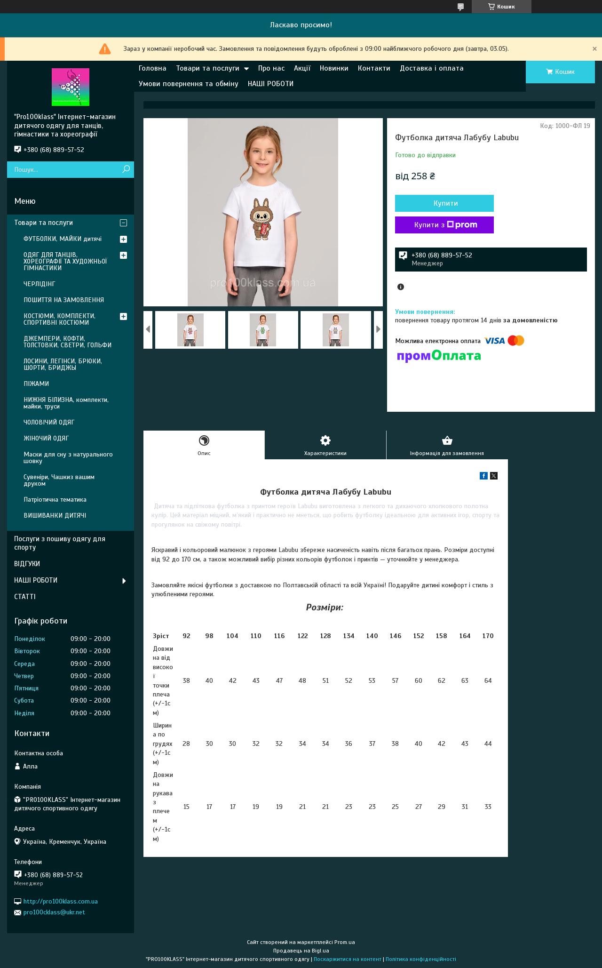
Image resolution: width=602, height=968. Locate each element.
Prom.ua (344, 942)
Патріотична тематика (55, 500)
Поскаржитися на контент (347, 959)
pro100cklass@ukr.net (54, 912)
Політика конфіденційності (421, 959)
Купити (446, 203)
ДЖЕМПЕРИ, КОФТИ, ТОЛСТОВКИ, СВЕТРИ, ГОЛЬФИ (67, 342)
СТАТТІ (25, 596)
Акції (302, 68)
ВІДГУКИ (27, 564)
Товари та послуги (207, 68)
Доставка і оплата (432, 68)
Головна (152, 68)
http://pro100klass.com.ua (61, 901)
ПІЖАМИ (36, 384)
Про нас (271, 68)
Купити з (445, 225)
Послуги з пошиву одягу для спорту (59, 543)
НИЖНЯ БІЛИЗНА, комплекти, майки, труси (66, 403)
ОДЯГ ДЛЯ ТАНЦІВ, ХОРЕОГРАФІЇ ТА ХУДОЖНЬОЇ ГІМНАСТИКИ (65, 261)
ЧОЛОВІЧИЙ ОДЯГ (49, 422)
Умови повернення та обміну (188, 83)
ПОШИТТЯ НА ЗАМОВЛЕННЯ (64, 300)
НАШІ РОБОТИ (270, 83)
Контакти (374, 68)
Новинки (334, 68)
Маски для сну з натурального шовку (68, 457)
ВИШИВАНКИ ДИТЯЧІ (55, 516)
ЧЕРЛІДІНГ (39, 284)
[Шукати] (126, 169)
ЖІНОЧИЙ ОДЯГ (46, 438)
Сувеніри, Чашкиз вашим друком (59, 480)
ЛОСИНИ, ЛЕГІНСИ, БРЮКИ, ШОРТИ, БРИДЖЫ (63, 364)
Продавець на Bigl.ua (301, 950)
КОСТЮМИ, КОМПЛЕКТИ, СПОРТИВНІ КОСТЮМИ (59, 319)
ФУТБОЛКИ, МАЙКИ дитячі (63, 239)
